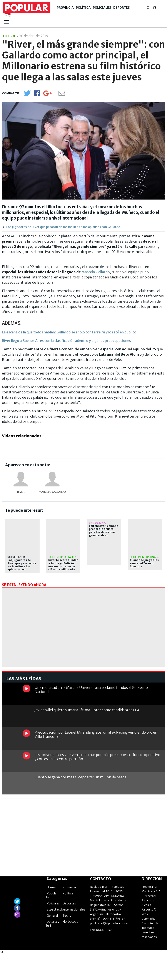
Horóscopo (70, 922)
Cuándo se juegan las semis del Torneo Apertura (144, 563)
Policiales (102, 8)
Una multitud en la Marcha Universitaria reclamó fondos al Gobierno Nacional (91, 689)
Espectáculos (56, 909)
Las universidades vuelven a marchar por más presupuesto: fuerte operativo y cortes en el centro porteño (97, 757)
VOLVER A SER (16, 557)
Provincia (65, 8)
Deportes (121, 8)
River (21, 491)
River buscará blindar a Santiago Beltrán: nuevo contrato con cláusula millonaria (63, 565)
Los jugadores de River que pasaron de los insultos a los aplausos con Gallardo (63, 227)
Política (83, 8)
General (52, 915)
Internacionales (74, 909)
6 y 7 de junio (97, 522)
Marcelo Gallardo (96, 272)
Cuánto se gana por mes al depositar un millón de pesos (80, 777)
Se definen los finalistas (147, 557)
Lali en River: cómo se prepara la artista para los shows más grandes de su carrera (103, 532)
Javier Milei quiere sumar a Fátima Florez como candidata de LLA (87, 710)
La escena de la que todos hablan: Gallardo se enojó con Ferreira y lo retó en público (69, 332)
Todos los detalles (62, 557)
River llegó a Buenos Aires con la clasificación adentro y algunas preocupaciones (66, 340)
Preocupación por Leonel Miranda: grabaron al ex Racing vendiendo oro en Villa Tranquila (96, 734)
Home (51, 887)
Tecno (67, 915)
